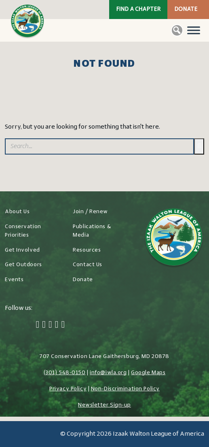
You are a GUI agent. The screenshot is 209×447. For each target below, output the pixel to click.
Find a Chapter (138, 9)
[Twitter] (44, 325)
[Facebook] (38, 325)
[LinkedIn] (57, 325)
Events (14, 280)
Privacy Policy (68, 389)
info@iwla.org (108, 373)
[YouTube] (63, 325)
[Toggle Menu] (193, 30)
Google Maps (148, 373)
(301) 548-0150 (65, 373)
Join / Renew (90, 212)
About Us (17, 212)
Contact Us (87, 265)
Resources (87, 250)
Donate (185, 9)
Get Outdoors (23, 265)
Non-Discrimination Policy (125, 389)
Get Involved (22, 250)
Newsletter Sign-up (104, 405)
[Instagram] (50, 325)
